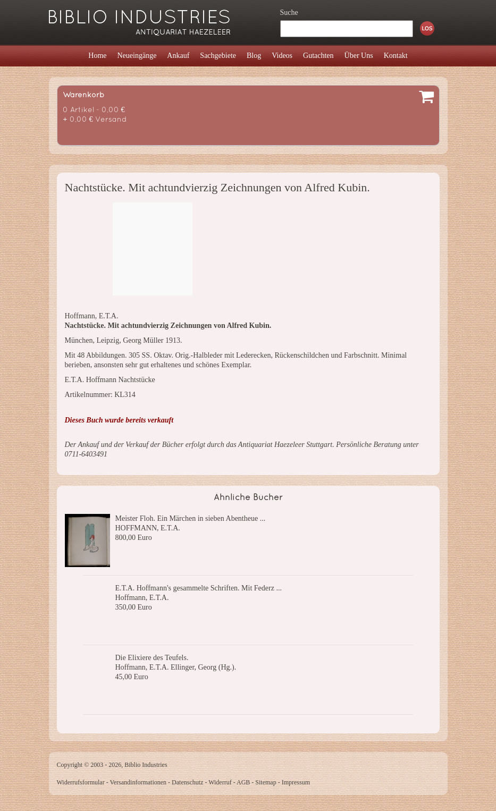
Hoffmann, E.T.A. (142, 598)
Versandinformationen (138, 782)
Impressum (296, 782)
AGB (243, 782)
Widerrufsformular (81, 782)
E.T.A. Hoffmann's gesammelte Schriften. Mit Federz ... (198, 588)
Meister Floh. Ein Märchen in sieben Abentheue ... (190, 518)
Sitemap (265, 782)
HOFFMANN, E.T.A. (147, 528)
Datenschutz (187, 782)
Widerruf (220, 782)
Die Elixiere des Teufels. (152, 658)
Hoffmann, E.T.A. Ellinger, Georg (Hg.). (176, 667)
